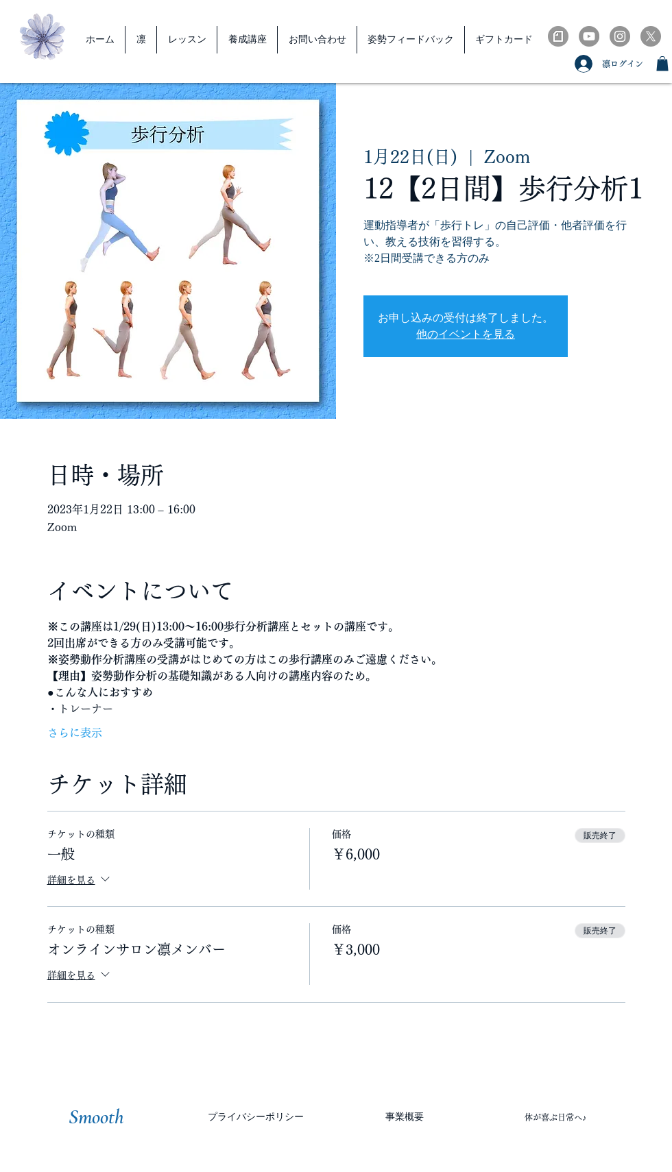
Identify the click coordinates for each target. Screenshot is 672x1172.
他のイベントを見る (465, 334)
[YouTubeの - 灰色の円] (589, 36)
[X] (650, 36)
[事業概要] (404, 1117)
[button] (662, 63)
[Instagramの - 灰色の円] (620, 36)
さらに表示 (74, 732)
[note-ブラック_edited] (558, 36)
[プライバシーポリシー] (256, 1117)
